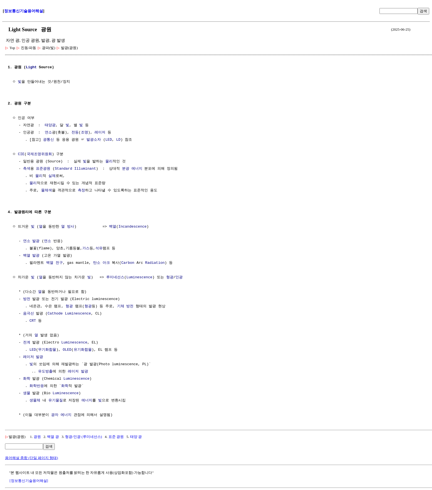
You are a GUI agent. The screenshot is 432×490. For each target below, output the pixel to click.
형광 (169, 277)
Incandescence (132, 226)
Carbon (127, 262)
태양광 (50, 125)
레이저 (100, 132)
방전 (26, 299)
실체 (52, 176)
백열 (112, 226)
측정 (81, 190)
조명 (84, 132)
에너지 (136, 168)
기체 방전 (125, 306)
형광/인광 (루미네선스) (83, 437)
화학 (26, 378)
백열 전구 (54, 262)
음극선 (28, 313)
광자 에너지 (61, 415)
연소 (48, 132)
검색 (423, 11)
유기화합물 (83, 349)
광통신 (48, 139)
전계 (26, 342)
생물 (26, 393)
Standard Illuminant (75, 168)
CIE (21, 154)
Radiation (155, 262)
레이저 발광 (33, 357)
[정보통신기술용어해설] (28, 481)
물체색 (46, 190)
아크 (106, 262)
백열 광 (53, 437)
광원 (37, 437)
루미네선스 (115, 277)
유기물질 (55, 400)
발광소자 (93, 139)
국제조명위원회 (39, 154)
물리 (109, 161)
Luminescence (139, 277)
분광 (125, 168)
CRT (32, 320)
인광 (179, 277)
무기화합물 (47, 349)
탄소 (96, 262)
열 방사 (67, 226)
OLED (67, 349)
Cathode (55, 313)
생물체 (34, 400)
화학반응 (36, 386)
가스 (86, 248)
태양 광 (136, 437)
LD (118, 139)
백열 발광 (31, 255)
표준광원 (43, 168)
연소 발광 (31, 241)
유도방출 (45, 371)
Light (31, 67)
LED (108, 139)
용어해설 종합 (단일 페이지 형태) (31, 458)
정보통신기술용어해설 (23, 11)
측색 (26, 168)
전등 (75, 132)
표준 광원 (116, 437)
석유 (99, 248)
